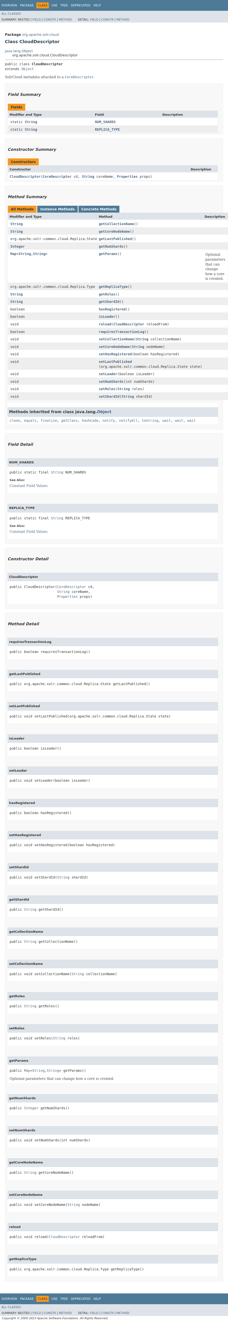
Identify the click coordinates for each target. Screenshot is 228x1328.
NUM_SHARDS (105, 122)
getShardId (109, 302)
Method (65, 19)
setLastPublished (115, 362)
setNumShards (111, 381)
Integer (17, 246)
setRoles (107, 389)
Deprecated (80, 5)
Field (36, 19)
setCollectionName (116, 339)
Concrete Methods (99, 209)
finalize (48, 420)
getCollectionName (116, 224)
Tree (64, 5)
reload (105, 324)
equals (30, 420)
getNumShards (111, 246)
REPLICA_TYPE (107, 129)
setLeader (108, 374)
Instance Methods (57, 209)
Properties (127, 177)
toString (150, 420)
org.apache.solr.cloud (40, 35)
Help (97, 5)
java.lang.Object (19, 51)
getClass (69, 420)
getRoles (107, 294)
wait (167, 420)
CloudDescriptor (25, 177)
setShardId (109, 396)
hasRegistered (112, 309)
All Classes (11, 13)
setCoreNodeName (114, 347)
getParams (108, 254)
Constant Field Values (29, 486)
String (31, 122)
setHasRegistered (115, 354)
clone (15, 420)
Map (13, 254)
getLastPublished (115, 239)
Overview (9, 5)
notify (108, 420)
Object (27, 69)
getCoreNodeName (114, 231)
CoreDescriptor (57, 177)
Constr (50, 19)
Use (54, 5)
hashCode (90, 420)
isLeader (107, 317)
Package (27, 5)
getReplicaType (113, 287)
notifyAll (128, 420)
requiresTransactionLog (121, 332)
